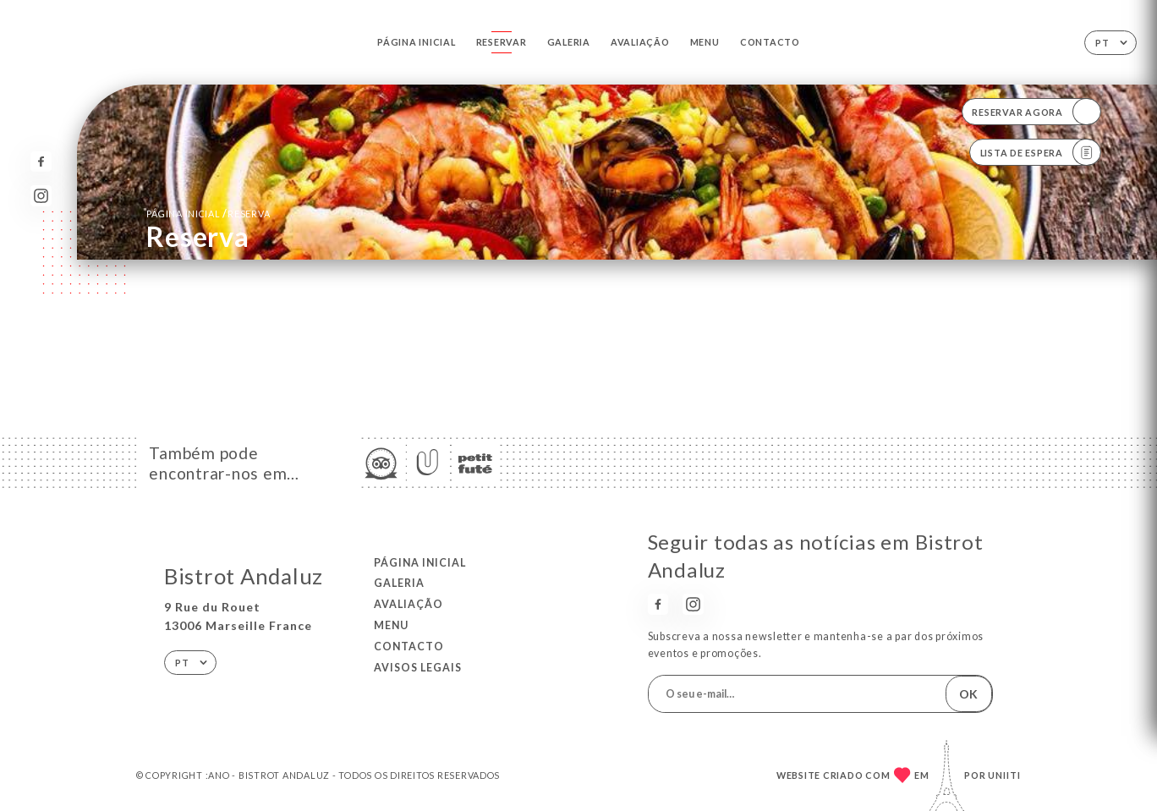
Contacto (770, 41)
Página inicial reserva (208, 213)
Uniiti (1004, 775)
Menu (705, 41)
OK (968, 694)
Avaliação (640, 41)
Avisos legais (418, 667)
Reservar (501, 41)
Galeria (568, 41)
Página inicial (416, 41)
